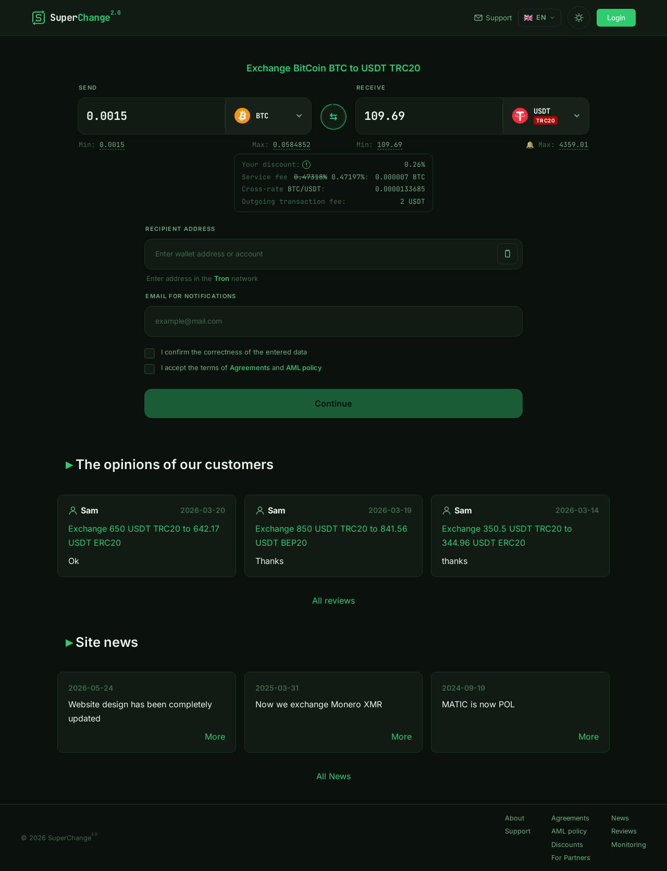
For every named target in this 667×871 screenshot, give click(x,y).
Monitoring (628, 845)
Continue (333, 403)
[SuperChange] (75, 17)
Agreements (250, 367)
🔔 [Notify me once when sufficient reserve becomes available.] (530, 144)
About (514, 818)
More (215, 736)
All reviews (333, 600)
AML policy (304, 367)
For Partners (570, 858)
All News (333, 776)
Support (493, 18)
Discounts (567, 845)
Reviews (624, 831)
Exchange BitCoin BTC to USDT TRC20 (333, 68)
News (620, 818)
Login (616, 18)
